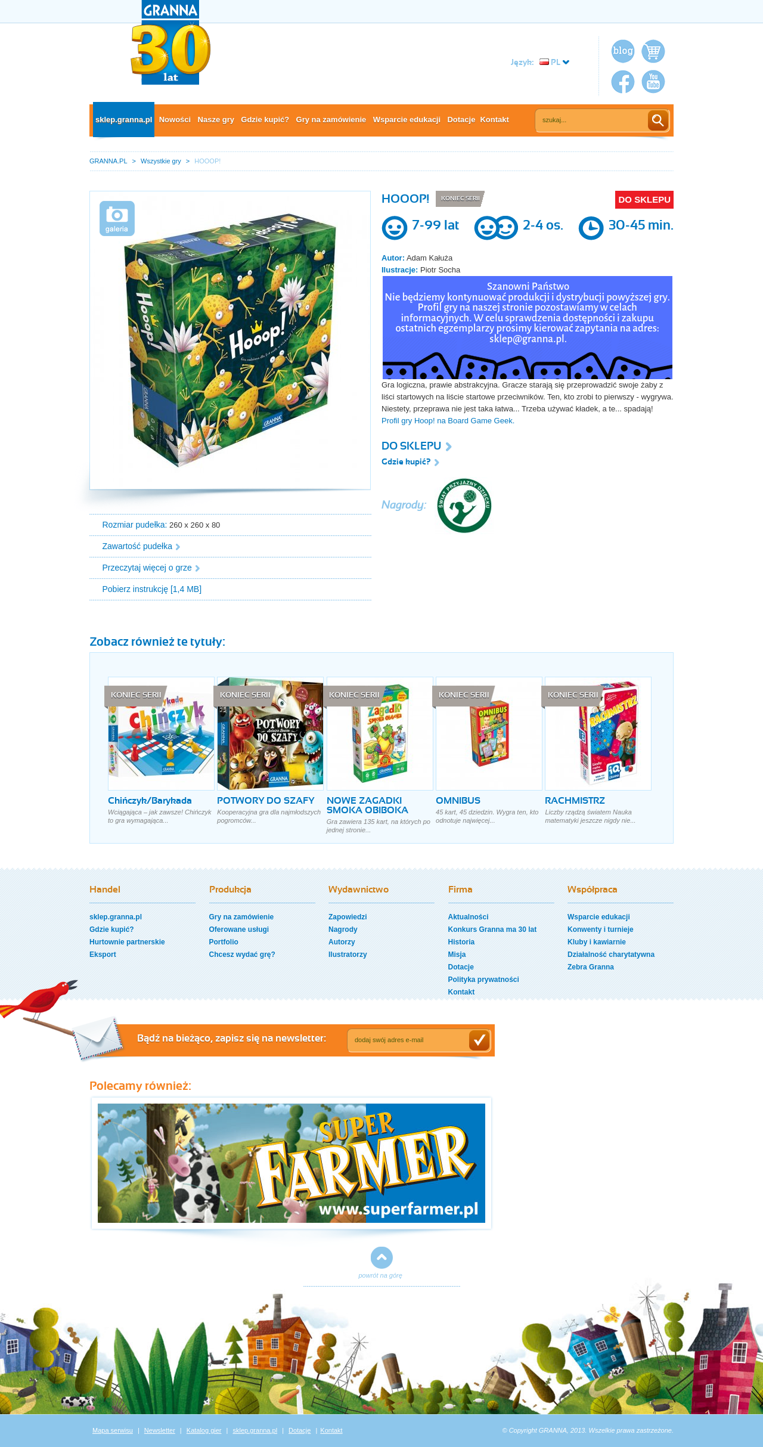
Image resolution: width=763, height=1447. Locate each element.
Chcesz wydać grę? (242, 954)
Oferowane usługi (239, 929)
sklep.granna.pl (123, 119)
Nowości (175, 119)
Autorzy (341, 942)
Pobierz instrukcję (136, 589)
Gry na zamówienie (331, 119)
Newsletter (159, 1430)
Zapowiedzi (347, 917)
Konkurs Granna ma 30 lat (492, 929)
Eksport (102, 954)
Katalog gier (204, 1430)
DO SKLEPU (644, 199)
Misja (457, 954)
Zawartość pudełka (138, 546)
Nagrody (343, 929)
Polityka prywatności (483, 979)
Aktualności (468, 917)
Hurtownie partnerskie (127, 942)
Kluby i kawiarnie (596, 942)
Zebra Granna (590, 967)
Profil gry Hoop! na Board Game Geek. (449, 420)
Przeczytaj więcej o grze (147, 567)
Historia (461, 942)
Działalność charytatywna (611, 954)
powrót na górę (380, 1275)
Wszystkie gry (161, 161)
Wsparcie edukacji (407, 119)
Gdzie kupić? (265, 119)
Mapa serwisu (112, 1430)
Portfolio (223, 942)
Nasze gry (216, 119)
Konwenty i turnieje (600, 929)
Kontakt (494, 119)
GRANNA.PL (108, 161)
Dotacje (461, 119)
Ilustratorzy (347, 954)
